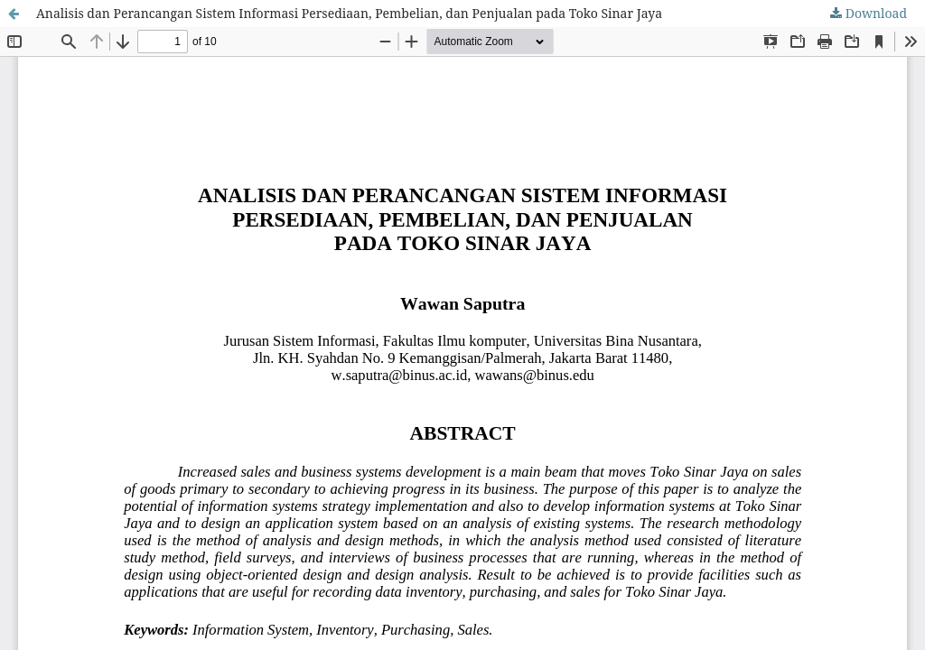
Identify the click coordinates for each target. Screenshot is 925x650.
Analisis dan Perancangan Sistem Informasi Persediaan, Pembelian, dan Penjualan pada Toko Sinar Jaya (349, 13)
